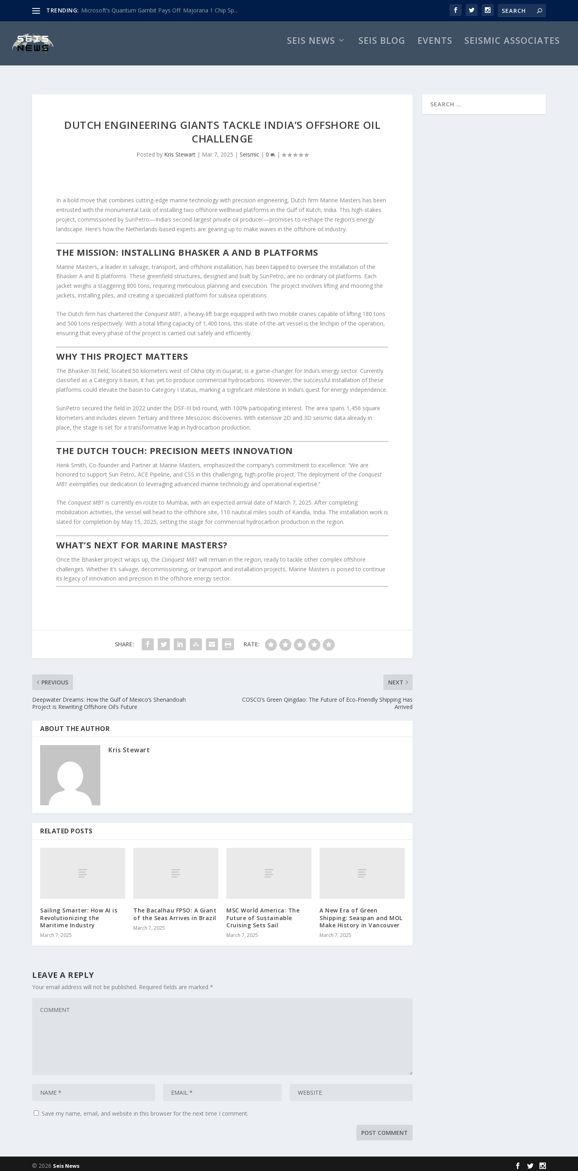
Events (434, 50)
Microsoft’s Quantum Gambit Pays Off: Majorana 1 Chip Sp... (159, 10)
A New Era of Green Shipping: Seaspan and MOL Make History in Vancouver (361, 913)
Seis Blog (381, 50)
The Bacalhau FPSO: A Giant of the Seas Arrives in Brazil (174, 909)
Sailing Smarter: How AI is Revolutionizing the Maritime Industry (78, 913)
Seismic (249, 150)
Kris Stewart (179, 150)
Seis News (311, 50)
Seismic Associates (512, 50)
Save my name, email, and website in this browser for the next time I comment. (145, 1109)
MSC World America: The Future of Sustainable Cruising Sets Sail (262, 913)
